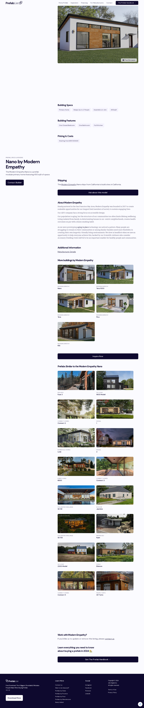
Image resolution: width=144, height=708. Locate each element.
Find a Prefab (63, 3)
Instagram (88, 685)
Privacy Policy (112, 692)
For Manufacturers (97, 3)
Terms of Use (112, 689)
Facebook (88, 688)
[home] (14, 3)
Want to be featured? (62, 688)
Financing (84, 3)
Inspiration (74, 3)
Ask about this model (97, 192)
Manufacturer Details (67, 251)
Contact (109, 3)
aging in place (83, 227)
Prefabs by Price (60, 696)
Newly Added (59, 702)
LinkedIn (87, 693)
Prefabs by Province (61, 693)
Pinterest (88, 691)
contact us (109, 639)
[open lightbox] (101, 34)
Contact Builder (15, 182)
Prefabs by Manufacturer (63, 699)
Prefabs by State (60, 691)
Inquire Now (98, 356)
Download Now (14, 698)
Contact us (58, 685)
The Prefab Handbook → (127, 3)
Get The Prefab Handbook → (98, 659)
